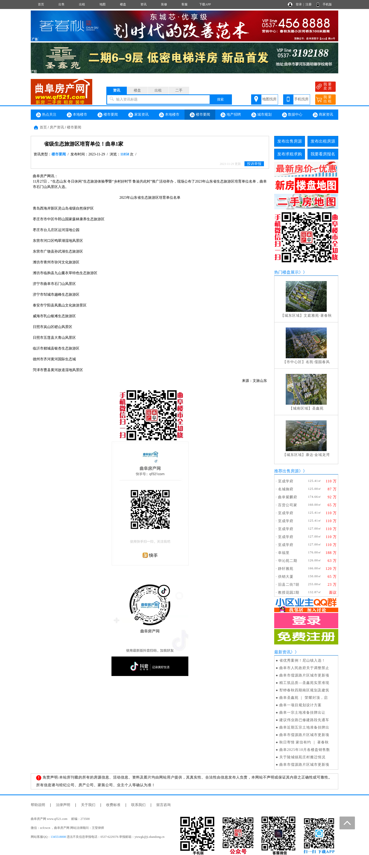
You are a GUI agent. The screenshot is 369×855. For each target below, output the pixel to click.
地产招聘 (230, 114)
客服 (184, 4)
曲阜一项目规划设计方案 (300, 705)
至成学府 (285, 481)
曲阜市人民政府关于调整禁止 (304, 668)
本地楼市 (77, 114)
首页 (41, 4)
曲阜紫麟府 (287, 497)
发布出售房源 (289, 141)
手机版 (327, 4)
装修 (164, 4)
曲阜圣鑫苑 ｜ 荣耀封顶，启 (303, 698)
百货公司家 (287, 505)
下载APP (205, 4)
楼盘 (123, 4)
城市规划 (261, 114)
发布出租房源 (323, 141)
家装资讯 (138, 114)
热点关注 (46, 114)
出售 (61, 4)
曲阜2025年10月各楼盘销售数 (304, 750)
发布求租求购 (289, 154)
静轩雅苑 (285, 569)
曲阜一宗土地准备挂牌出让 (302, 712)
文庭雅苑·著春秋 (318, 315)
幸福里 (284, 553)
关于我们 (88, 805)
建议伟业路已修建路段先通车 (304, 720)
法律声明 (63, 805)
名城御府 (285, 489)
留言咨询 (163, 805)
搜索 (220, 99)
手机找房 (301, 99)
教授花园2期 (288, 592)
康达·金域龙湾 (318, 455)
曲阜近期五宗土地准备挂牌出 (304, 727)
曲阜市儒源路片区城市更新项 (304, 675)
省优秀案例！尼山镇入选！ (302, 660)
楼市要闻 (107, 114)
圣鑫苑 (318, 408)
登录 (299, 4)
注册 (308, 4)
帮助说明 (38, 805)
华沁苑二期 (287, 561)
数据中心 (292, 114)
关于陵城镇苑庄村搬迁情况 (302, 757)
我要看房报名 (323, 154)
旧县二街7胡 (288, 584)
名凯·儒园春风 (318, 362)
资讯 (143, 4)
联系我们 (138, 805)
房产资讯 (57, 127)
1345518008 (58, 837)
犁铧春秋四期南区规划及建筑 (304, 690)
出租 (82, 4)
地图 (102, 4)
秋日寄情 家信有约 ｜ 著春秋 (304, 742)
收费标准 (113, 805)
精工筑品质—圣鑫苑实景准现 (304, 683)
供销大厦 (285, 577)
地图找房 (269, 99)
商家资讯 (323, 114)
